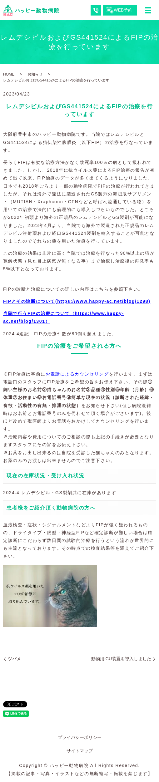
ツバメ (14, 658)
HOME (8, 74)
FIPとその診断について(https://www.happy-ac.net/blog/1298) (76, 301)
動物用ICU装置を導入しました (121, 658)
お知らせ (34, 74)
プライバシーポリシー (80, 737)
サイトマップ (80, 750)
